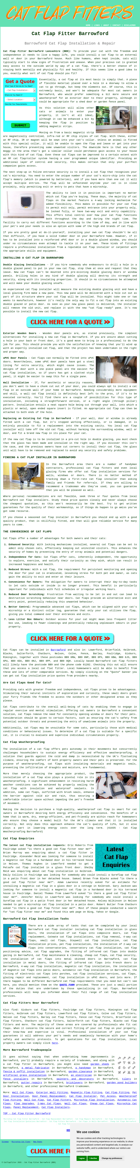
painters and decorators (75, 1079)
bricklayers (74, 1082)
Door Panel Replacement (49, 1096)
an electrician (81, 1075)
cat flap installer (96, 247)
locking (109, 200)
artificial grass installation (24, 1075)
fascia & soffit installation (24, 1071)
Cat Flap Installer (83, 1096)
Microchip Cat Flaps (21, 1142)
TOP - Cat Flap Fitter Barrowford (26, 1113)
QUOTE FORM (67, 985)
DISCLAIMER (129, 25)
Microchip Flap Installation (94, 1100)
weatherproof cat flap (94, 809)
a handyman (83, 1068)
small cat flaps (52, 940)
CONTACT (117, 25)
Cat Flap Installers (56, 1107)
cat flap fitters (124, 661)
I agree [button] (82, 1158)
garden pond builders (122, 1082)
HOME (88, 25)
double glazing (41, 283)
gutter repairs (31, 1082)
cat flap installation (30, 675)
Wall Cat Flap (34, 1100)
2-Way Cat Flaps (49, 1103)
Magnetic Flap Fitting (86, 1092)
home (84, 1056)
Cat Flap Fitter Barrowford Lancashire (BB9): (37, 51)
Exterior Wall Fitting (52, 1092)
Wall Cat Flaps (22, 1092)
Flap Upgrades (24, 1103)
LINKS (97, 25)
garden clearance (80, 1071)
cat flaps (68, 154)
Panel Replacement (26, 1107)
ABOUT (106, 25)
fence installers (15, 1079)
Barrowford (58, 650)
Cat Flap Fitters (59, 1100)
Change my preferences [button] (112, 1158)
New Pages (37, 1142)
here (55, 1043)
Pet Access (108, 1096)
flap (63, 122)
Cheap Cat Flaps (101, 1103)
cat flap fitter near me (71, 849)
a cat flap (80, 66)
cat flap (68, 79)
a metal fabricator (36, 1068)
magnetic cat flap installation (87, 966)
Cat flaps (82, 598)
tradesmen (82, 1086)
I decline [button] (93, 1158)
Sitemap (5, 1142)
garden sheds (100, 1064)
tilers (126, 1079)
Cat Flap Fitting (117, 1092)
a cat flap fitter (72, 852)
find (14, 1009)
